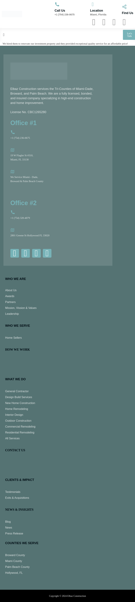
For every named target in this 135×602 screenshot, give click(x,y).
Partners (10, 302)
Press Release (14, 533)
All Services (12, 438)
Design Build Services (18, 397)
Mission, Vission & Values (21, 307)
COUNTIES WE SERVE (21, 543)
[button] (52, 35)
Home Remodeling (16, 408)
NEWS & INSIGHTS (19, 509)
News (8, 527)
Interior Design (14, 414)
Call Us (60, 10)
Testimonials (12, 491)
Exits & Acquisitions (17, 497)
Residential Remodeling (19, 432)
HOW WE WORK (17, 349)
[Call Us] (57, 4)
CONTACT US (15, 450)
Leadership (12, 313)
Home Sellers (13, 337)
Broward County (15, 555)
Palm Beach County (17, 566)
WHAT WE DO (15, 379)
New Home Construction (20, 403)
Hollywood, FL (14, 572)
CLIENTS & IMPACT (19, 480)
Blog (8, 521)
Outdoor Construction (18, 420)
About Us (11, 290)
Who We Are (15, 279)
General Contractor (17, 391)
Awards (9, 296)
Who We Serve (17, 325)
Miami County (13, 561)
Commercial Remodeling (20, 426)
